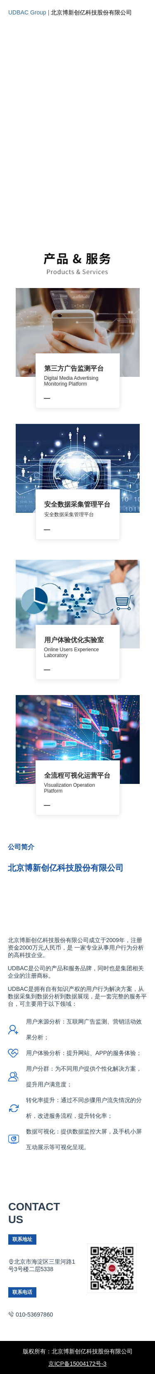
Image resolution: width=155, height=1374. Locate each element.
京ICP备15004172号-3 (77, 1363)
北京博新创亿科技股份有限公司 (91, 12)
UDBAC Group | (29, 12)
